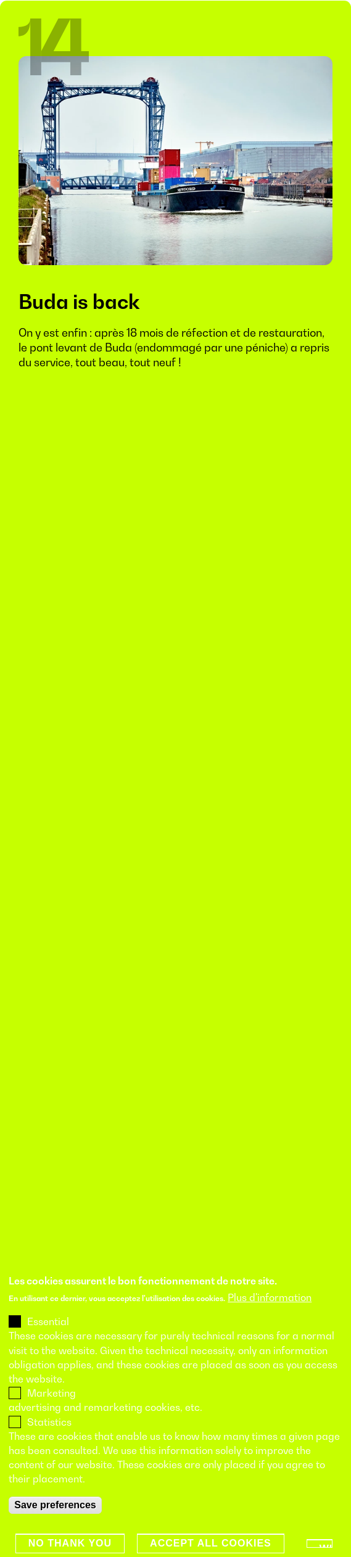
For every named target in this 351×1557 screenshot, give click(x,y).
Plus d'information (270, 1309)
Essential (48, 1333)
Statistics (49, 1433)
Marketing (51, 1405)
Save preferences (55, 1516)
